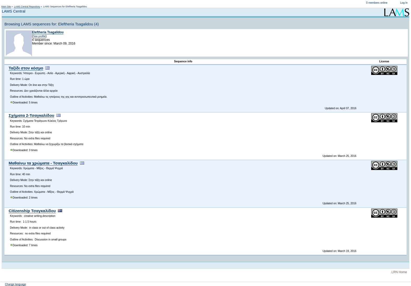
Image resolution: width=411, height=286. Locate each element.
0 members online (376, 2)
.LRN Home (399, 272)
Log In (404, 2)
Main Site (6, 6)
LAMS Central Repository (27, 6)
